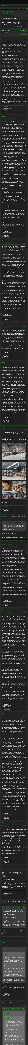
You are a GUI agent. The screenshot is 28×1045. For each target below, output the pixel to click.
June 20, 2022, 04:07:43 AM (7, 1005)
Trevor (4, 516)
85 (6, 32)
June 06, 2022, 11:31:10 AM (7, 518)
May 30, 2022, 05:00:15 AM (7, 41)
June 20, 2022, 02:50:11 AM (7, 903)
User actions (23, 35)
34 (17, 30)
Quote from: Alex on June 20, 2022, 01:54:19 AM (14, 907)
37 (25, 30)
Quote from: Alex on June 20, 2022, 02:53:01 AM (14, 1008)
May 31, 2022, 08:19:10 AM (7, 118)
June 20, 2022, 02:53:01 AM (7, 944)
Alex (3, 39)
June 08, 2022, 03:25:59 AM (7, 612)
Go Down (3, 30)
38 (2, 32)
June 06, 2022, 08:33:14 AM (7, 364)
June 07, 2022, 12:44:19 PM (7, 544)
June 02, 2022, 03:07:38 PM (7, 243)
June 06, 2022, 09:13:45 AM (7, 429)
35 (20, 30)
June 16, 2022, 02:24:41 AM (7, 825)
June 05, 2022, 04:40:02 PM (7, 326)
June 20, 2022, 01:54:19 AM (7, 869)
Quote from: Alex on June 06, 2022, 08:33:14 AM (14, 522)
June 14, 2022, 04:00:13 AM (7, 716)
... (15, 30)
